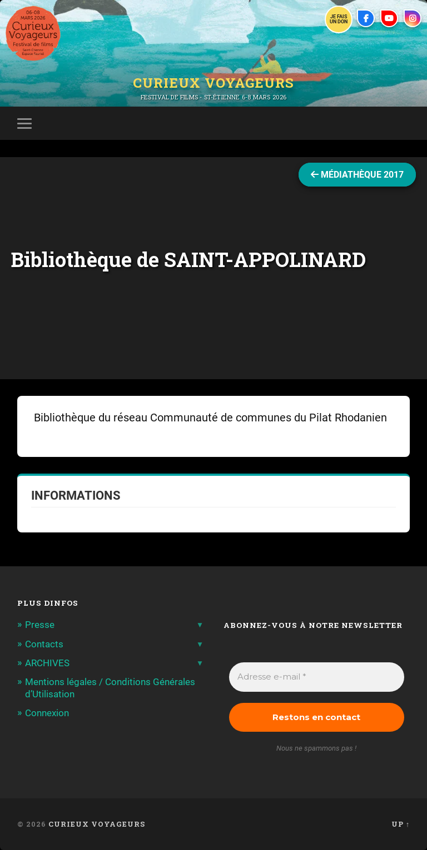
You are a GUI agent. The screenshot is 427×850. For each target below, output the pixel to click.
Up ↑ (400, 823)
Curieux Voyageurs (213, 83)
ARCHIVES (47, 662)
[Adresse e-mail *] (317, 677)
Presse (39, 624)
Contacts (44, 644)
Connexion (47, 712)
